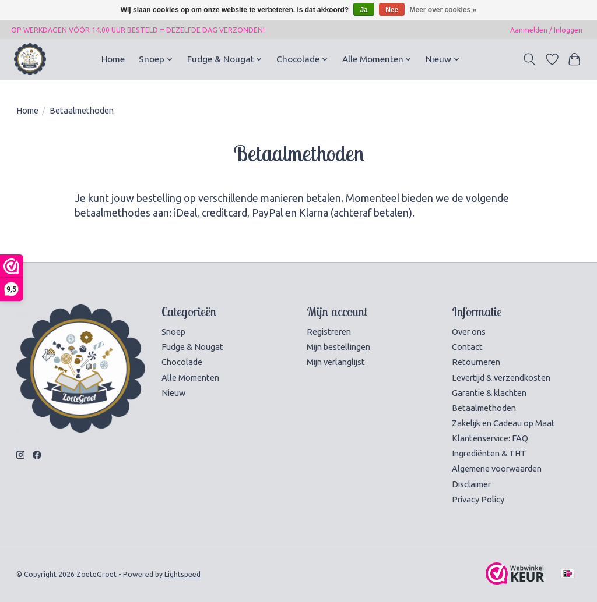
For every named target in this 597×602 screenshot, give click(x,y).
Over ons (469, 332)
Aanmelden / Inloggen (546, 30)
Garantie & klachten (489, 393)
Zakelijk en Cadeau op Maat (503, 423)
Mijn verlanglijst (336, 362)
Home (113, 59)
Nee (391, 10)
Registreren (329, 332)
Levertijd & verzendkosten (501, 378)
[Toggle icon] (529, 59)
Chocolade (181, 362)
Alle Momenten (190, 378)
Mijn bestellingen (338, 347)
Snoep (173, 332)
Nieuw (173, 393)
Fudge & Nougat (192, 347)
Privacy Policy (478, 499)
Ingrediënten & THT (489, 453)
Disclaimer (471, 484)
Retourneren (476, 362)
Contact (467, 347)
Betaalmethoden (484, 408)
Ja (363, 10)
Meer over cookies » (443, 10)
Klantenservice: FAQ (490, 438)
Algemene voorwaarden (497, 468)
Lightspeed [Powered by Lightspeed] (182, 574)
